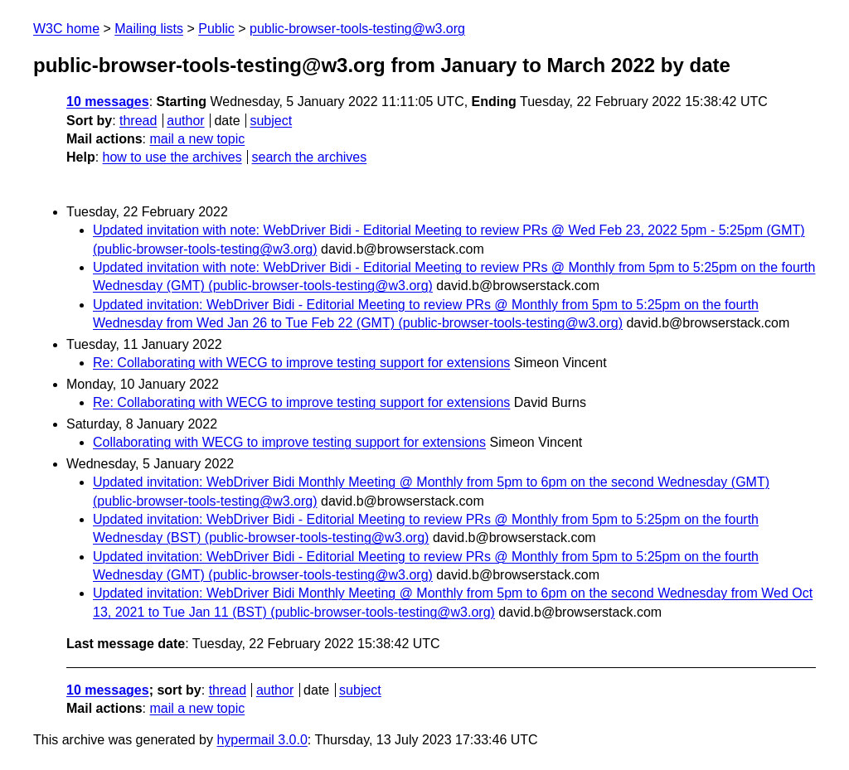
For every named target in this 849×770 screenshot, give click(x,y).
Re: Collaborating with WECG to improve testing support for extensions (301, 363)
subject (271, 121)
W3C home (66, 29)
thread (138, 121)
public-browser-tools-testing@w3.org (357, 29)
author (185, 121)
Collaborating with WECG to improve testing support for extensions (289, 442)
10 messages (107, 101)
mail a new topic (197, 139)
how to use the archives (172, 157)
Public (216, 29)
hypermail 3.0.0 (261, 740)
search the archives (309, 157)
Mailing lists (148, 29)
